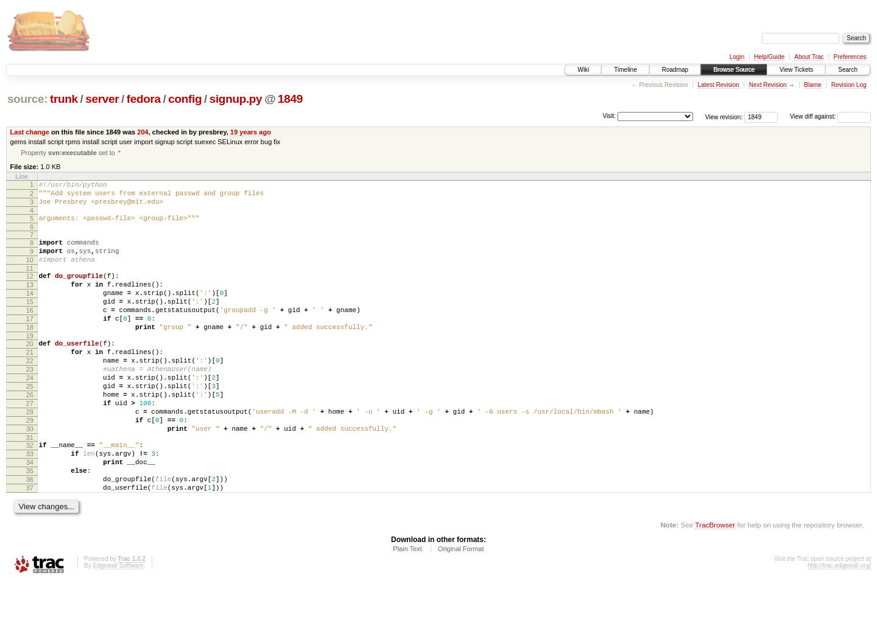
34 (29, 513)
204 (142, 132)
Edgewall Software (118, 623)
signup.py (236, 98)
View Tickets (796, 69)
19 (29, 362)
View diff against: (830, 116)
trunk (64, 98)
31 (29, 484)
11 (29, 282)
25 (29, 422)
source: (27, 98)
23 (29, 401)
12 (29, 290)
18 (29, 352)
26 (29, 432)
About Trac (808, 57)
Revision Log (849, 85)
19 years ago (250, 132)
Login (737, 57)
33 (29, 502)
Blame (812, 85)
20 (29, 370)
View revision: (724, 116)
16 (29, 331)
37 (29, 544)
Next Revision (768, 85)
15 (29, 321)
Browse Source (734, 69)
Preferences (850, 57)
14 (29, 311)
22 (29, 391)
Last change (29, 132)
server (102, 98)
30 (29, 474)
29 (29, 463)
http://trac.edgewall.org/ (839, 623)
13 (29, 300)
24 (29, 412)
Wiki (583, 69)
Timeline (625, 69)
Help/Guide (769, 57)
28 (29, 453)
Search (848, 69)
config (185, 98)
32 (29, 492)
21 (29, 380)
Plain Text (407, 606)
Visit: (609, 116)
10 (29, 272)
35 (29, 523)
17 (29, 342)
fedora (144, 98)
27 (29, 443)
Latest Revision (718, 85)
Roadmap (675, 69)
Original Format (461, 606)
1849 (290, 98)
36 (29, 533)
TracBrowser (715, 582)
